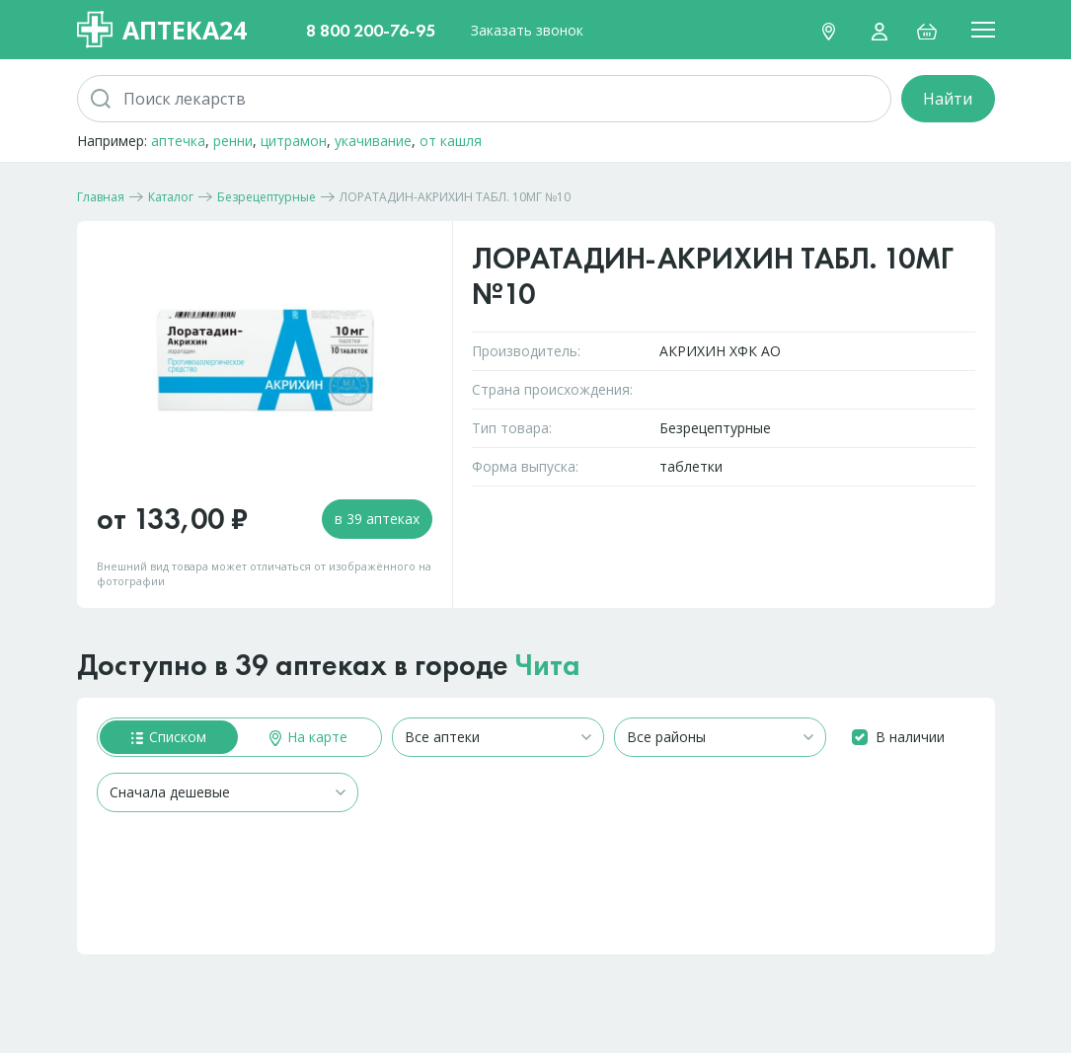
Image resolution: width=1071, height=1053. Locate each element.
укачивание (373, 140)
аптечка (178, 140)
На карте (308, 736)
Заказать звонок (527, 30)
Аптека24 (162, 29)
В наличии (910, 736)
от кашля (451, 140)
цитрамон (294, 140)
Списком (168, 736)
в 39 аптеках (377, 518)
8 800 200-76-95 (370, 30)
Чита (547, 665)
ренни (233, 140)
